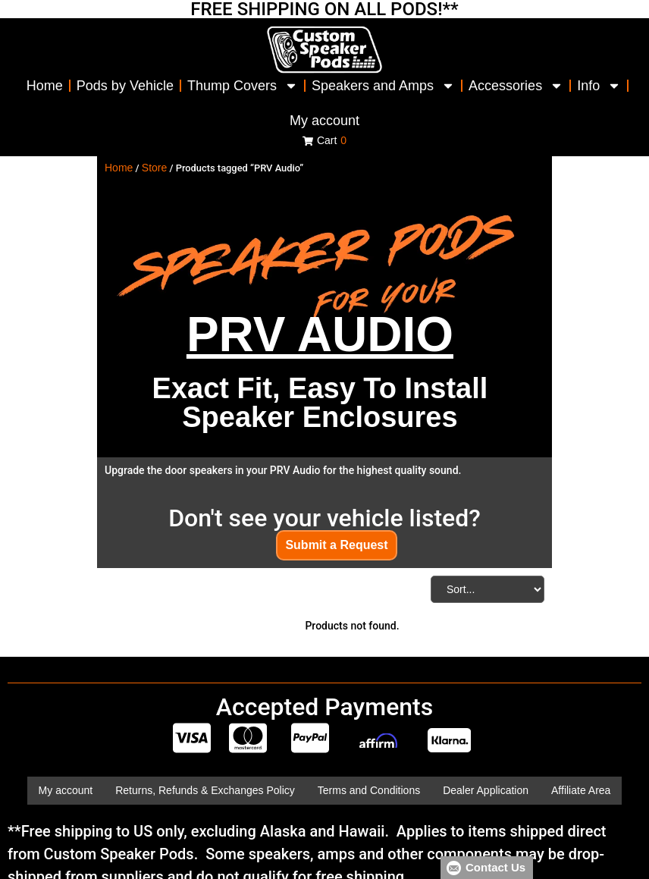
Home (45, 85)
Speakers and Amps (383, 85)
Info (599, 85)
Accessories (516, 85)
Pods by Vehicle (125, 85)
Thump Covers (242, 85)
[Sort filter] (487, 589)
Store (154, 168)
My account (324, 120)
